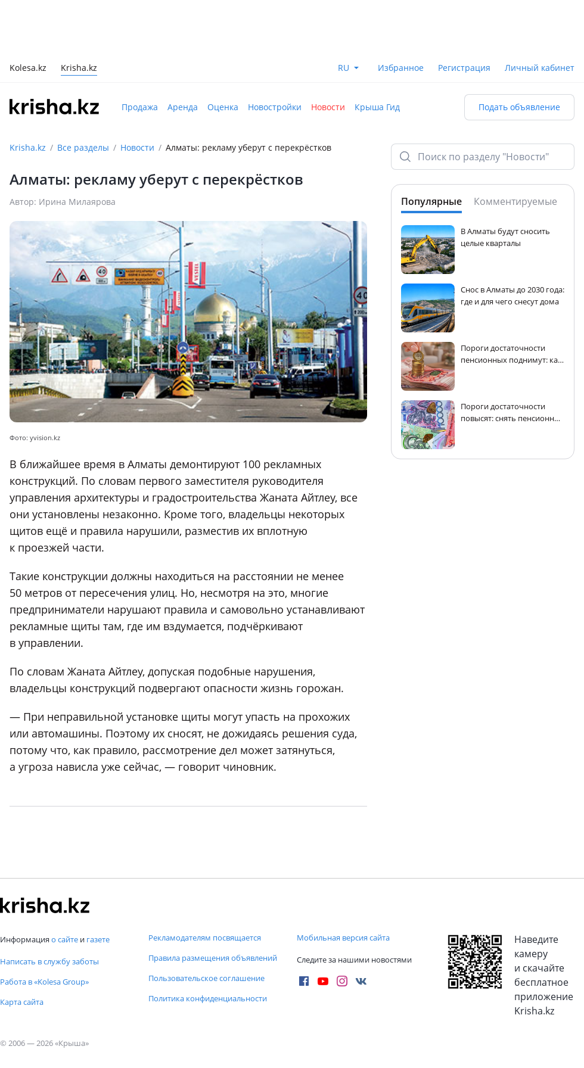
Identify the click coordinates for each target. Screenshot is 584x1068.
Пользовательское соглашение (206, 978)
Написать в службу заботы (49, 961)
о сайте (64, 939)
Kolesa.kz (28, 69)
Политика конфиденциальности (207, 998)
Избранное (401, 67)
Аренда (182, 107)
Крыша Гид (377, 107)
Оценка (222, 107)
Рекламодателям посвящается (204, 937)
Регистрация (464, 67)
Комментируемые (515, 201)
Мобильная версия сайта (343, 937)
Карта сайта (22, 1002)
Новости (328, 107)
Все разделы (83, 147)
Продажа (140, 107)
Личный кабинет (539, 67)
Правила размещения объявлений (212, 957)
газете (98, 939)
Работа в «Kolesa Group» (44, 981)
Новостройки (275, 107)
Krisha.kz (28, 147)
